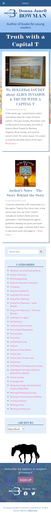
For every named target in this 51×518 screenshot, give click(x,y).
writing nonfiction (18, 400)
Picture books (16, 333)
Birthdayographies (18, 278)
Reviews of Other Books (20, 349)
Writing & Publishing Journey (23, 392)
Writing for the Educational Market (26, 396)
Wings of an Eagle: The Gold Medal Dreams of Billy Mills (25, 387)
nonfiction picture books (21, 325)
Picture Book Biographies (21, 329)
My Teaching (16, 321)
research (14, 345)
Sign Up (25, 479)
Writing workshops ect (20, 408)
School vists (15, 361)
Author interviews (18, 274)
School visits (15, 353)
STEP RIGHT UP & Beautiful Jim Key (26, 365)
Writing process (17, 404)
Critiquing (14, 286)
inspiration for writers (20, 294)
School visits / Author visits (22, 357)
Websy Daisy (32, 510)
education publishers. (19, 290)
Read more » (11, 143)
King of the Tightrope (19, 298)
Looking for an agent (19, 317)
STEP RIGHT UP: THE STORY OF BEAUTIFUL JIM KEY (25, 371)
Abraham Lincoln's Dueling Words (25, 270)
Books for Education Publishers (24, 282)
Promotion (15, 337)
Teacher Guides (17, 377)
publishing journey (18, 341)
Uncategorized (16, 381)
